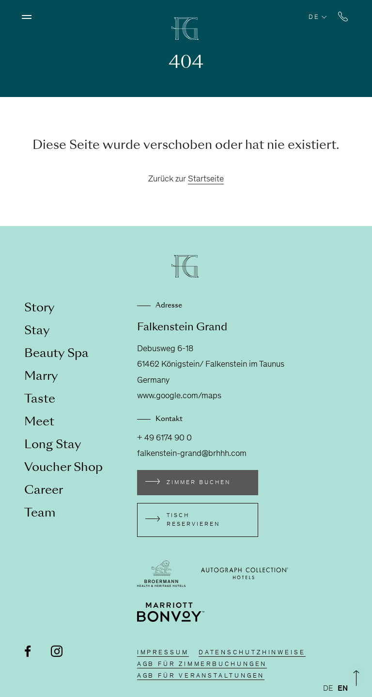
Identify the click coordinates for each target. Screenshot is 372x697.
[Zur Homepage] (186, 29)
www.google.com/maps (179, 396)
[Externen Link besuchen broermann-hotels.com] (161, 573)
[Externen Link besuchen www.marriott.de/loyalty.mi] (170, 612)
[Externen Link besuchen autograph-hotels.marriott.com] (244, 573)
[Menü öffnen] (26, 17)
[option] (343, 689)
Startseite (206, 179)
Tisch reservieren (193, 520)
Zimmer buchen (199, 483)
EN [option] (343, 689)
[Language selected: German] (338, 689)
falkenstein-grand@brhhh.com (192, 454)
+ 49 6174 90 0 (164, 438)
